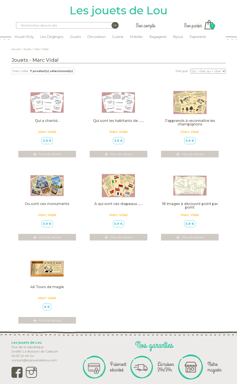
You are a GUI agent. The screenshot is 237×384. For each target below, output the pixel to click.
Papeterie (198, 37)
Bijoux (178, 37)
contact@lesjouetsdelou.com (34, 360)
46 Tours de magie (47, 287)
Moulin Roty (24, 37)
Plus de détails (47, 154)
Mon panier (199, 25)
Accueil (15, 49)
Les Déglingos (51, 37)
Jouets (75, 37)
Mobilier (136, 37)
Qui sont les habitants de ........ (118, 121)
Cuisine (117, 37)
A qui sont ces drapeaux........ (118, 204)
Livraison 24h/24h (165, 366)
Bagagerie (158, 37)
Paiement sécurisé (118, 366)
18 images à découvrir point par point (190, 205)
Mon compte (145, 25)
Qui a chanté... (47, 121)
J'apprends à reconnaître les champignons (190, 122)
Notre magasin (214, 366)
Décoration (96, 37)
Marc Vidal (47, 132)
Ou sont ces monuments (47, 204)
